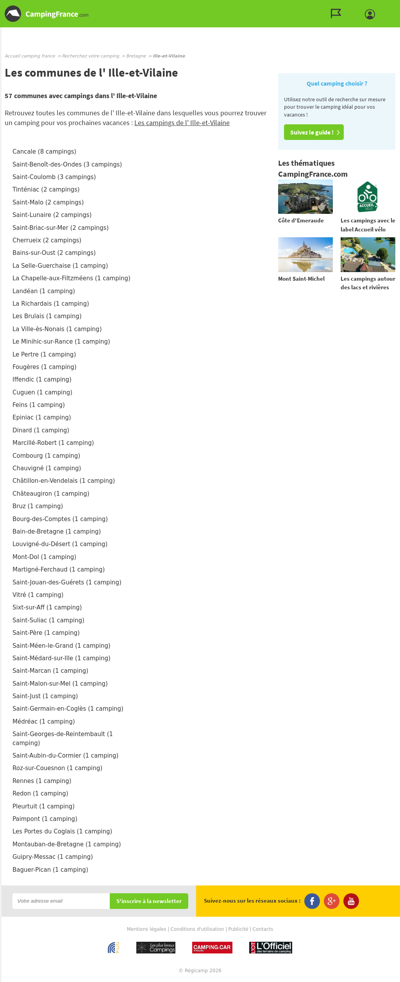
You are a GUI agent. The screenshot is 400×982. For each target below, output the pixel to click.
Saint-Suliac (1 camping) (48, 620)
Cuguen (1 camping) (42, 392)
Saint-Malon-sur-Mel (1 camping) (60, 683)
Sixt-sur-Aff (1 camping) (47, 607)
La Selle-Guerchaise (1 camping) (60, 265)
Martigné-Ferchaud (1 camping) (58, 569)
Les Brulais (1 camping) (47, 316)
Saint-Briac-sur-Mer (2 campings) (60, 227)
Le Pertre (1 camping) (44, 354)
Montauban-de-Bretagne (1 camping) (66, 844)
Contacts (262, 929)
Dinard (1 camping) (40, 430)
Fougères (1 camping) (44, 367)
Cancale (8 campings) (44, 151)
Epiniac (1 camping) (41, 417)
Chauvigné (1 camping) (46, 468)
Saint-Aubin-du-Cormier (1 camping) (65, 755)
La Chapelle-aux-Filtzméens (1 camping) (71, 278)
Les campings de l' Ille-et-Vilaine (182, 122)
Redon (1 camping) (40, 793)
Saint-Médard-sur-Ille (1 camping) (61, 658)
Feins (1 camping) (38, 405)
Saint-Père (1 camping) (46, 632)
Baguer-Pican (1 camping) (50, 869)
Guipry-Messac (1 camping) (52, 856)
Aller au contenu (394, 6)
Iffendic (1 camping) (41, 379)
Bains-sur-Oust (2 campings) (54, 252)
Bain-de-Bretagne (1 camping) (56, 531)
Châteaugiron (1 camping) (50, 493)
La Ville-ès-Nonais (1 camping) (57, 329)
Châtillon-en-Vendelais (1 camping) (63, 480)
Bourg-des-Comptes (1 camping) (60, 519)
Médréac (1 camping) (43, 721)
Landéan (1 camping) (43, 291)
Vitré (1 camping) (38, 595)
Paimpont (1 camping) (44, 819)
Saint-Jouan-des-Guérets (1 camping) (66, 582)
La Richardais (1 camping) (50, 303)
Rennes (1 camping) (41, 781)
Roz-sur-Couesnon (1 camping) (57, 768)
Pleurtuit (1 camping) (43, 806)
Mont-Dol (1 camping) (44, 557)
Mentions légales (146, 929)
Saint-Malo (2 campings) (48, 202)
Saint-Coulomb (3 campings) (54, 177)
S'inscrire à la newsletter (149, 901)
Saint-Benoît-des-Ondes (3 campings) (67, 164)
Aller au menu (390, 6)
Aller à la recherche (398, 6)
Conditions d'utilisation (197, 929)
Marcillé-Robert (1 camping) (53, 442)
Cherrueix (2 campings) (46, 240)
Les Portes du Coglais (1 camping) (62, 831)
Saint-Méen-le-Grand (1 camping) (61, 645)
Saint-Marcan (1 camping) (50, 670)
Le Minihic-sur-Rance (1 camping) (61, 341)
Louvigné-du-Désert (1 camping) (59, 544)
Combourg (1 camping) (46, 455)
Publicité (238, 929)
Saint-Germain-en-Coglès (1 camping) (67, 708)
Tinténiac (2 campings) (46, 189)
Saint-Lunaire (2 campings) (52, 215)
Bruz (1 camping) (37, 506)
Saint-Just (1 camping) (45, 696)
